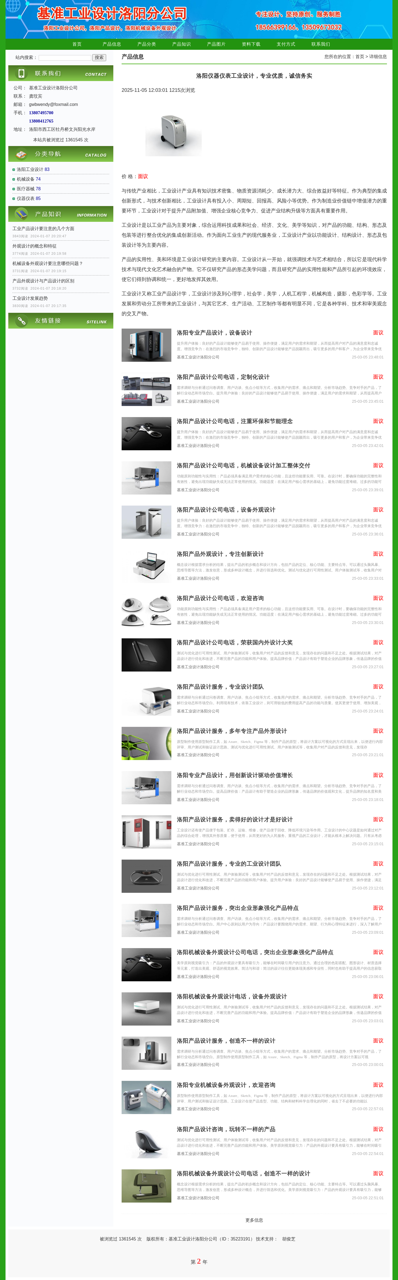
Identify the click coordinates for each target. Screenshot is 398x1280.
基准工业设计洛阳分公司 (198, 357)
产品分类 (146, 44)
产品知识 (181, 44)
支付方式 (286, 44)
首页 (77, 44)
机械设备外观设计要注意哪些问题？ (47, 263)
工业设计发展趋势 (30, 298)
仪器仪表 (26, 198)
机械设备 (26, 179)
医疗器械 (26, 188)
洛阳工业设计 (30, 169)
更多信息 (254, 1220)
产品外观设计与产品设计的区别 (43, 281)
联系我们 (320, 44)
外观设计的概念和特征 (34, 246)
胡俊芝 (288, 1239)
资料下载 (251, 44)
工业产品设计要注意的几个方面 (43, 228)
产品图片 (216, 44)
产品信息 (112, 44)
